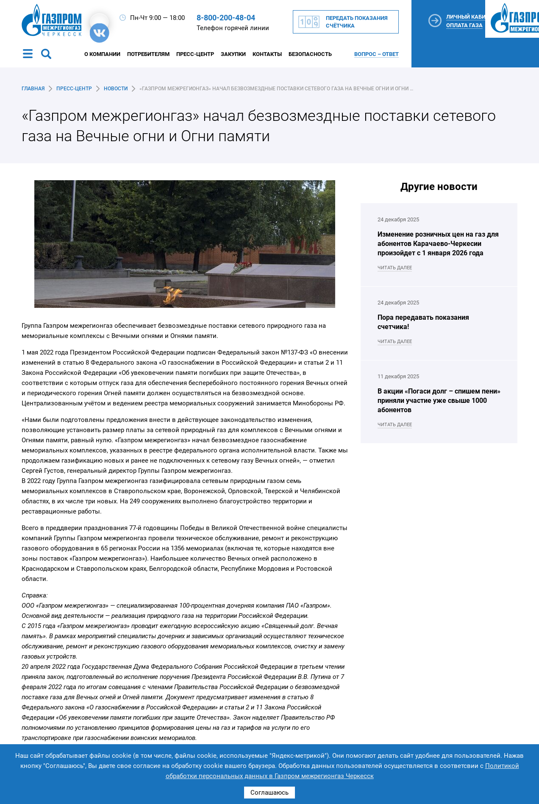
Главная (33, 89)
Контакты (267, 54)
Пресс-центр (195, 54)
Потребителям (148, 54)
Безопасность (310, 54)
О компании (102, 54)
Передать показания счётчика (357, 22)
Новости (116, 89)
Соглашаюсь (269, 792)
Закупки (233, 54)
